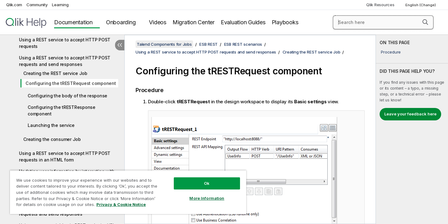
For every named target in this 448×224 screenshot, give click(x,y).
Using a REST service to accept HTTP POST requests (64, 43)
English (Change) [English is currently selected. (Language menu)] (421, 5)
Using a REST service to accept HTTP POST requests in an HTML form (64, 156)
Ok (207, 183)
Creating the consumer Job (52, 139)
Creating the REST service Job (55, 73)
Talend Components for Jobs (164, 44)
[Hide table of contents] (119, 45)
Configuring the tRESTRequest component (70, 83)
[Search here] (383, 22)
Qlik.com (14, 4)
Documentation (73, 22)
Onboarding (121, 22)
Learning (60, 4)
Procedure (391, 51)
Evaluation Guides (243, 22)
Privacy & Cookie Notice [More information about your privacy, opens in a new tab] (121, 204)
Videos (157, 22)
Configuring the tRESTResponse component (61, 110)
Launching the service (51, 125)
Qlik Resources (380, 4)
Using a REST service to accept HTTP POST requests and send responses (64, 61)
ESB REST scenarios (243, 44)
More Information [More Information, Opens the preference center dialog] (206, 198)
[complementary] (412, 129)
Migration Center (194, 22)
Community (37, 4)
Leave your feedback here (410, 113)
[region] (128, 192)
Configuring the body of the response (67, 95)
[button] (425, 22)
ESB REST (208, 44)
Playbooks (285, 22)
